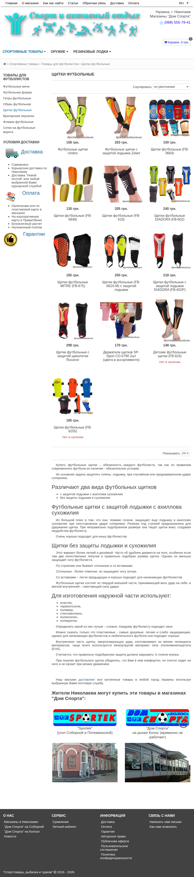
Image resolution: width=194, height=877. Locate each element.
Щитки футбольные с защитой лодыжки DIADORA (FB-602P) (169, 285)
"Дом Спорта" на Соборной (23, 826)
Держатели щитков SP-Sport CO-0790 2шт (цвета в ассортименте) (121, 356)
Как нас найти (53, 3)
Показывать (171, 453)
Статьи (73, 3)
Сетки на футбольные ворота (19, 130)
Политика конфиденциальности (116, 856)
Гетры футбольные (17, 98)
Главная (11, 3)
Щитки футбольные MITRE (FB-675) (73, 284)
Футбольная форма (17, 92)
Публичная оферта (114, 841)
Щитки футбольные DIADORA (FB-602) (170, 217)
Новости (9, 836)
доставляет (87, 679)
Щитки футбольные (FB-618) (121, 217)
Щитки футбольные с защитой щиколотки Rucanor (72, 356)
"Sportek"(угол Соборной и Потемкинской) (84, 730)
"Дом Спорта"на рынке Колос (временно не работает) (157, 732)
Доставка (117, 3)
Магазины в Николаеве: (21, 822)
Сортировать (142, 87)
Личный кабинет (64, 826)
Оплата (133, 3)
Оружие (59, 52)
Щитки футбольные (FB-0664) (170, 151)
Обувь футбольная (17, 104)
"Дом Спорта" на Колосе (21, 831)
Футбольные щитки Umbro (73, 151)
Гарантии (34, 234)
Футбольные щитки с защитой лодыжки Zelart (121, 151)
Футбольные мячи (16, 86)
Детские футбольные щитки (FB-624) (169, 354)
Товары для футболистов (59, 64)
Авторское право (113, 836)
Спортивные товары (24, 52)
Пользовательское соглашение (114, 847)
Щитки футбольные (17, 110)
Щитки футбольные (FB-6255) (73, 429)
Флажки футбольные (18, 122)
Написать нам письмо (165, 822)
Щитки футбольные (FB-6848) (73, 217)
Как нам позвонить (163, 826)
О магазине (30, 3)
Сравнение (60, 822)
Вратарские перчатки (18, 116)
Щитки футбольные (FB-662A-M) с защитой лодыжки (121, 285)
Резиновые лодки (92, 52)
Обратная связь (94, 3)
